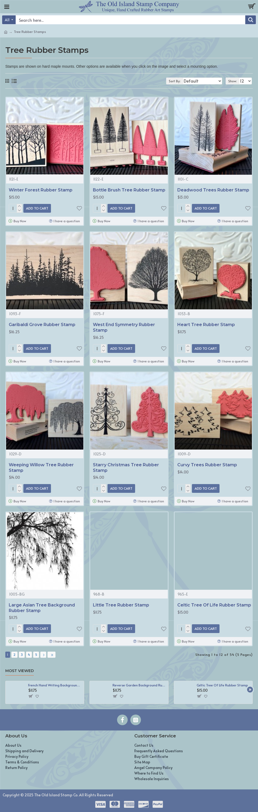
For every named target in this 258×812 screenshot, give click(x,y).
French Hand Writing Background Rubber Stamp (55, 685)
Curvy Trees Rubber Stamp (207, 464)
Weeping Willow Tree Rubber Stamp (41, 467)
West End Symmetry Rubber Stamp (124, 327)
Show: (232, 81)
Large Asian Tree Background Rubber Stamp (42, 607)
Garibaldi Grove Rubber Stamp (42, 324)
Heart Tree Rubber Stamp (206, 324)
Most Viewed (19, 671)
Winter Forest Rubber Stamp (40, 190)
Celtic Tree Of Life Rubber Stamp (214, 605)
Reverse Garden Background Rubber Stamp (139, 685)
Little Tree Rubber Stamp (121, 605)
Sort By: (174, 81)
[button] (250, 690)
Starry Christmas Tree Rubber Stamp (126, 467)
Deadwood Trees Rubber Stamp (213, 190)
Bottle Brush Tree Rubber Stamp (129, 190)
